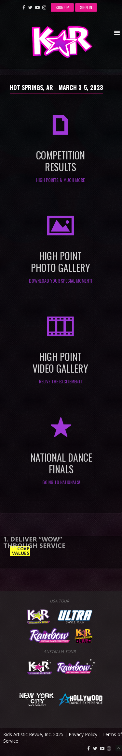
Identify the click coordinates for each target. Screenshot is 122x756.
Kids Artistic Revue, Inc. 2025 (33, 734)
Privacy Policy (83, 734)
